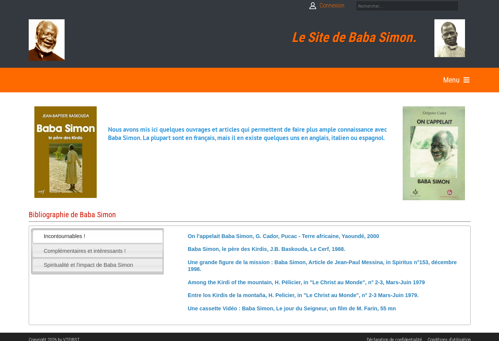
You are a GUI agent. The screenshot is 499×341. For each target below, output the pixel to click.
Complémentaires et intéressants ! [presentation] (85, 251)
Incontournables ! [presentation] (64, 236)
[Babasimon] (47, 40)
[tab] (97, 236)
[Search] (407, 6)
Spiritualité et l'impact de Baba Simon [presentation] (88, 265)
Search (465, 6)
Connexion (332, 5)
